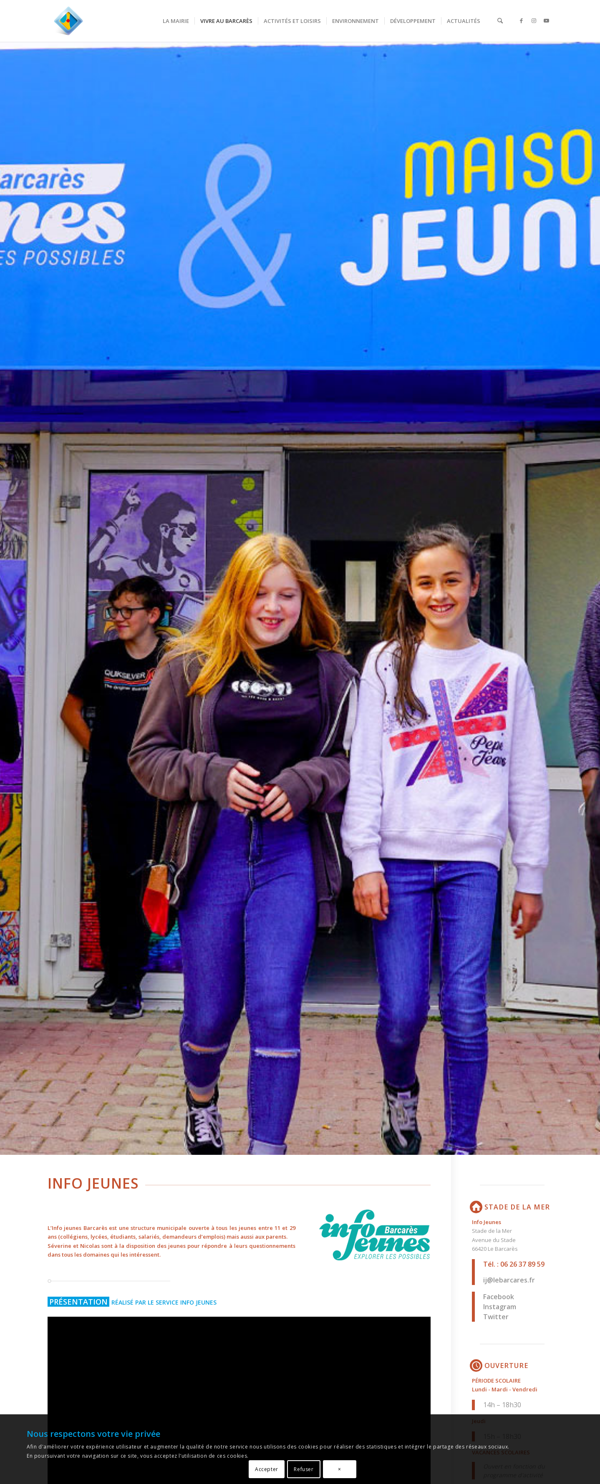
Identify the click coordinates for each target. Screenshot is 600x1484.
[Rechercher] (500, 21)
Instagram (499, 1306)
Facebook (498, 1296)
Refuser (303, 1469)
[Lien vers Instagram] (533, 20)
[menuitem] (175, 21)
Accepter (266, 1469)
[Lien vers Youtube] (546, 20)
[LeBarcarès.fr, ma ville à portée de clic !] (68, 21)
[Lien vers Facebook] (521, 20)
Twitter (496, 1316)
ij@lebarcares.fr (509, 1280)
